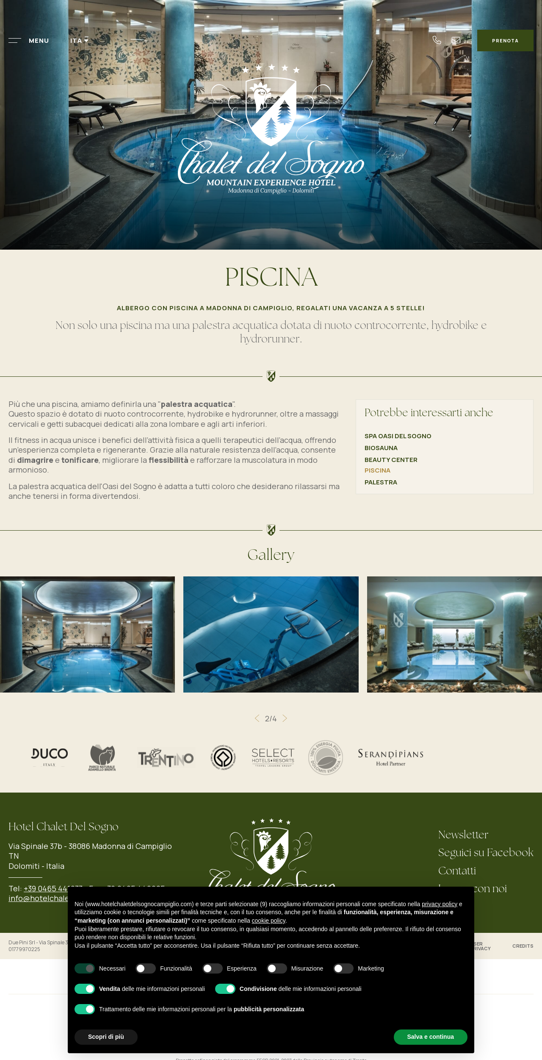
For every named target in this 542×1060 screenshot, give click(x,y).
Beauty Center (391, 459)
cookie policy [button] (268, 920)
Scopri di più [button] (106, 1036)
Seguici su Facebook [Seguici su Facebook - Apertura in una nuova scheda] (486, 853)
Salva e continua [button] (430, 1036)
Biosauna (381, 447)
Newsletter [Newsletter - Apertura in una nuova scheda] (463, 835)
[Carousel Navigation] (271, 718)
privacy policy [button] (439, 904)
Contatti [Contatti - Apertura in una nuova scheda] (457, 871)
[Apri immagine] (270, 634)
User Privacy (480, 946)
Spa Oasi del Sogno (398, 435)
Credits (523, 945)
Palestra (381, 482)
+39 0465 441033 (53, 888)
